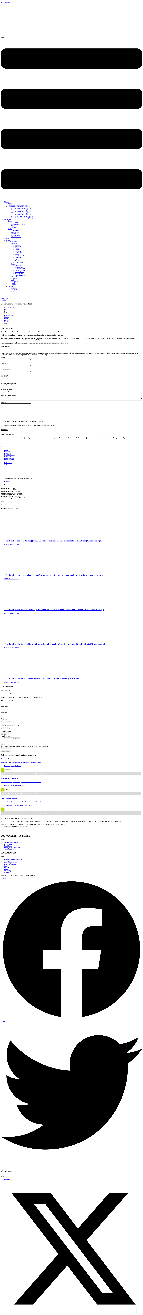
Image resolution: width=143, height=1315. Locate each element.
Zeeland (17, 260)
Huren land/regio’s (13, 241)
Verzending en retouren (11, 867)
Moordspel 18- (15, 233)
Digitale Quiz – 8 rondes (18, 222)
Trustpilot (7, 865)
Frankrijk (14, 278)
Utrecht (17, 259)
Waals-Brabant (19, 273)
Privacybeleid (8, 848)
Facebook (7, 1183)
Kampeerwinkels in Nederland (13, 864)
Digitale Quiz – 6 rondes (18, 224)
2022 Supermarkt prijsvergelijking (21, 211)
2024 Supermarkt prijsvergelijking (21, 208)
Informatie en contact (10, 868)
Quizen (10, 221)
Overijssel (18, 257)
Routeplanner (8, 484)
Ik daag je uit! (15, 230)
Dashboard (14, 289)
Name (2, 737)
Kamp (6, 873)
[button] (71, 118)
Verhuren (10, 286)
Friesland (17, 248)
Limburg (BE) (19, 267)
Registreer (14, 288)
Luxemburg (14, 281)
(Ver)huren (7, 240)
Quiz (12, 225)
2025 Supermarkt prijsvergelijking (17, 205)
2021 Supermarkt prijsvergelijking (21, 213)
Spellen (10, 229)
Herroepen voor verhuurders (12, 851)
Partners (6, 872)
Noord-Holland (19, 256)
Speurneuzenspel (16, 235)
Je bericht (3, 748)
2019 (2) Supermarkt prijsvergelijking (22, 216)
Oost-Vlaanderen (20, 270)
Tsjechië (13, 283)
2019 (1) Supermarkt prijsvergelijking (22, 218)
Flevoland (18, 246)
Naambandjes (8, 875)
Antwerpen (18, 265)
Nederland (14, 243)
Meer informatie (9, 307)
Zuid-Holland (19, 262)
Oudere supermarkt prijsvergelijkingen (19, 206)
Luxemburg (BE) (20, 268)
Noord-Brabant (19, 254)
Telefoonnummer (16, 370)
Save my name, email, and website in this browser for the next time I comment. (25, 750)
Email (2, 739)
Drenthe (17, 245)
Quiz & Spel (7, 219)
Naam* (16, 358)
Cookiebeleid (8, 850)
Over (5, 870)
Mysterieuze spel (16, 237)
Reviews (7, 309)
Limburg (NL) (19, 253)
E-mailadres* (16, 364)
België (13, 264)
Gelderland (18, 249)
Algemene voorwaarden (11, 847)
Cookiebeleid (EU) (9, 853)
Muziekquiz (14, 227)
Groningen (18, 251)
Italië (12, 280)
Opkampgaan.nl (5, 2)
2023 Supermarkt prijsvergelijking (21, 210)
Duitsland (14, 276)
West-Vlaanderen (20, 275)
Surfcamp (7, 238)
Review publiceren (6, 752)
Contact (6, 876)
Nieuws (6, 202)
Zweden (13, 284)
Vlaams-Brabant (19, 272)
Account (13, 291)
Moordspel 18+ (15, 232)
